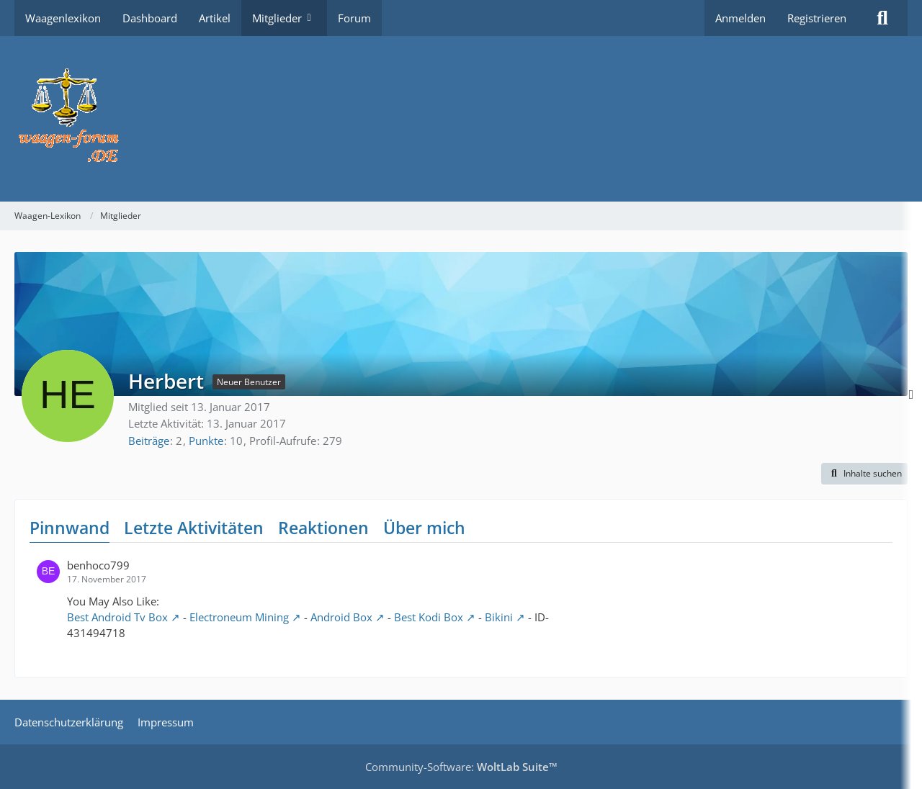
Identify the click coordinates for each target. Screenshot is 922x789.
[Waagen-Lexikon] (461, 119)
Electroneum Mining (239, 617)
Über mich (424, 527)
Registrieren (816, 18)
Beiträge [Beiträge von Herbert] (148, 440)
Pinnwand (69, 527)
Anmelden (740, 18)
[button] (864, 473)
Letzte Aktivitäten (194, 527)
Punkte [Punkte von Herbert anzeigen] (206, 440)
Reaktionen (323, 527)
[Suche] (882, 18)
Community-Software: (461, 766)
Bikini (499, 617)
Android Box (341, 617)
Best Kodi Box (428, 617)
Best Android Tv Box (117, 617)
